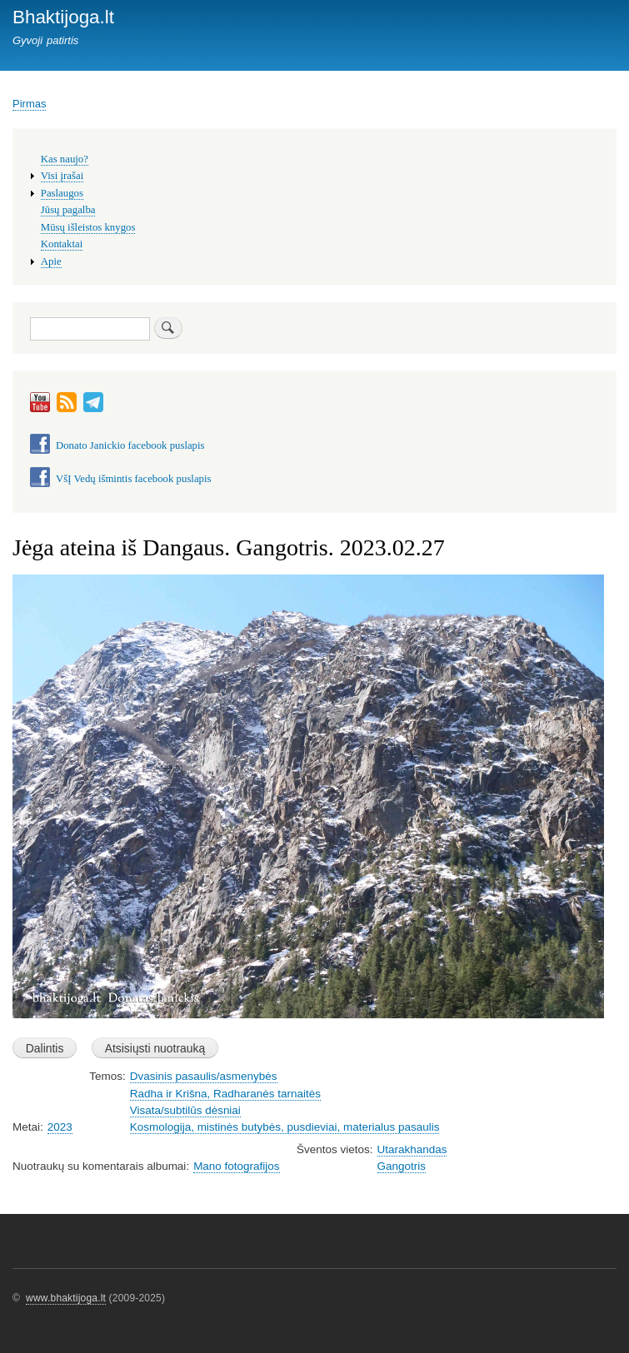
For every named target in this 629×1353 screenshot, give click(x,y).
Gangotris (401, 1166)
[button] (308, 1026)
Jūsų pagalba (68, 210)
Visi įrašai (62, 176)
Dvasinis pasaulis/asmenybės (203, 1076)
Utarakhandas (412, 1149)
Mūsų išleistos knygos (88, 227)
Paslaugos (62, 193)
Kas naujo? (64, 159)
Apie (51, 261)
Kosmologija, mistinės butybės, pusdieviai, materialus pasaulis (285, 1127)
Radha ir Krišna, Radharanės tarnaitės (225, 1093)
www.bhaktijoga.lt (66, 1298)
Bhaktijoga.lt (63, 17)
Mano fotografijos (236, 1166)
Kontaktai (61, 244)
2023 (59, 1127)
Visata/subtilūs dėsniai (185, 1110)
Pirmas (29, 103)
